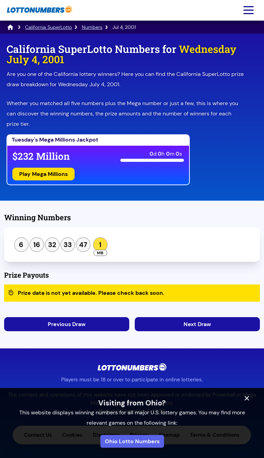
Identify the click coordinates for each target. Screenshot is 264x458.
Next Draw (197, 324)
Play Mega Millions (43, 174)
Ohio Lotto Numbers (132, 441)
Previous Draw (67, 324)
